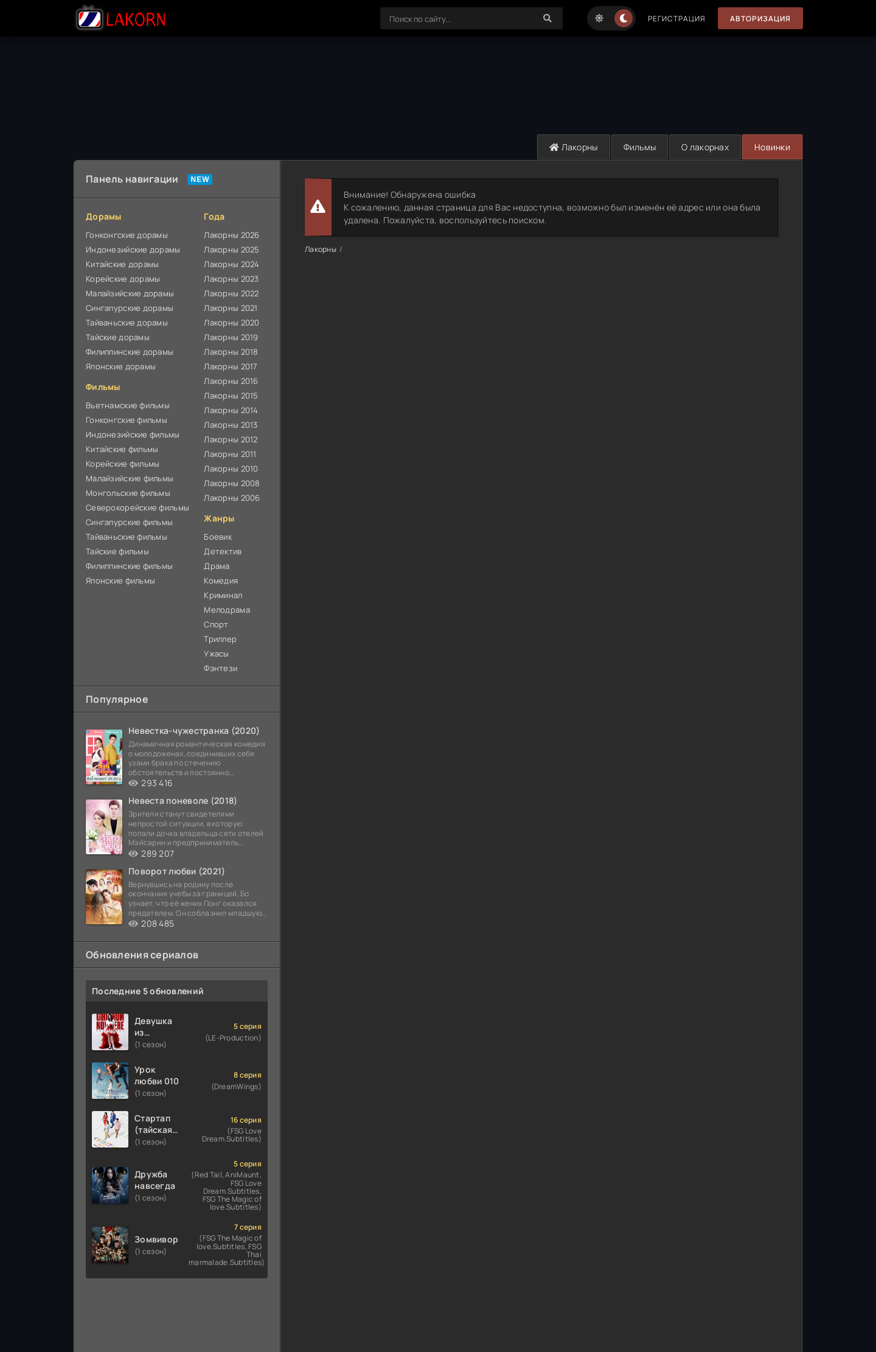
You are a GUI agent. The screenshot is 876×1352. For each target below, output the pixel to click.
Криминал (223, 595)
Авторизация (760, 18)
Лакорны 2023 (231, 278)
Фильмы (640, 147)
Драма (216, 565)
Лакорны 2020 (231, 322)
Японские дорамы (121, 366)
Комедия (221, 580)
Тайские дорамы (118, 337)
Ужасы (216, 653)
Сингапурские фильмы (129, 522)
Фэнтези (220, 668)
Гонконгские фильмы (126, 419)
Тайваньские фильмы (126, 536)
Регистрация (677, 18)
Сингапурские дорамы (129, 307)
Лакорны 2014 (231, 410)
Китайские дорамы (122, 264)
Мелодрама (227, 609)
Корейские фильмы (122, 463)
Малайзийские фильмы (129, 478)
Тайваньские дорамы (127, 322)
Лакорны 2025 (231, 249)
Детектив (223, 551)
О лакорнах (705, 147)
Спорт (216, 624)
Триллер (220, 638)
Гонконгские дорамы (127, 234)
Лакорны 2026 (231, 234)
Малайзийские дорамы (130, 293)
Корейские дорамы (123, 278)
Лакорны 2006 (232, 497)
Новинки (772, 147)
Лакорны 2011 (230, 453)
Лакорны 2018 (231, 351)
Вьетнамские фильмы (128, 405)
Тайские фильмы (117, 551)
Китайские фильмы (122, 449)
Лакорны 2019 (231, 337)
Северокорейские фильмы (137, 507)
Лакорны (573, 147)
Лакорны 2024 (231, 264)
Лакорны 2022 (231, 293)
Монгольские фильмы (128, 492)
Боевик (218, 536)
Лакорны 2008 (232, 483)
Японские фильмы (120, 580)
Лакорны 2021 (230, 307)
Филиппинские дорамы (129, 351)
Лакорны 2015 (231, 395)
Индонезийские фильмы (133, 434)
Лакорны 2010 (231, 468)
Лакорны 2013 (230, 424)
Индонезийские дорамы (133, 249)
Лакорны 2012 (230, 439)
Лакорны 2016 (231, 380)
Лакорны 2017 (230, 366)
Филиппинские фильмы (129, 565)
